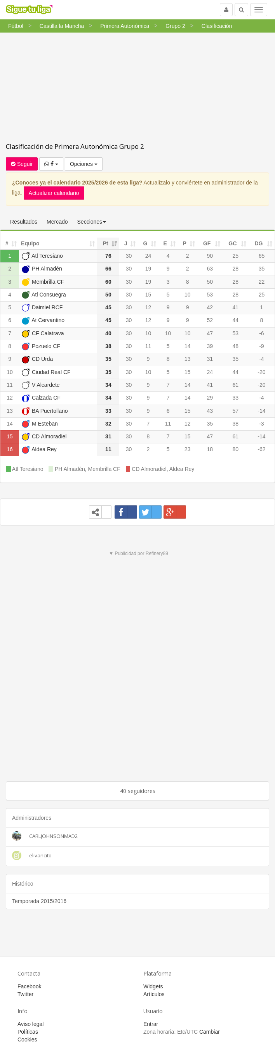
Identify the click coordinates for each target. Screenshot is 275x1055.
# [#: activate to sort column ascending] (7, 243)
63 (210, 268)
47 (210, 333)
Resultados (23, 222)
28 (236, 268)
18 (210, 449)
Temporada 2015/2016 (39, 901)
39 (210, 346)
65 (262, 256)
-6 (261, 333)
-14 (261, 411)
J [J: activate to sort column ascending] (125, 243)
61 (236, 385)
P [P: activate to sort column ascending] (184, 243)
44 (236, 320)
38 (236, 424)
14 (187, 346)
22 (262, 282)
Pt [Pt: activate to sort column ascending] (105, 243)
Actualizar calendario (54, 193)
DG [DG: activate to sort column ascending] (258, 243)
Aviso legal (30, 1024)
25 (236, 256)
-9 (261, 346)
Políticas (27, 1032)
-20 (261, 372)
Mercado (57, 222)
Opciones (83, 164)
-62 (261, 449)
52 (210, 320)
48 (236, 346)
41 (236, 307)
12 (148, 307)
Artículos (153, 994)
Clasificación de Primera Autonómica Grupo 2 (75, 146)
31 (210, 359)
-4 (261, 359)
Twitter (25, 994)
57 (236, 411)
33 (236, 398)
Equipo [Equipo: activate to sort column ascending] (30, 243)
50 (210, 282)
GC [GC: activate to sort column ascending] (232, 243)
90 (210, 256)
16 (10, 449)
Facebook (29, 986)
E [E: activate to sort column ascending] (165, 243)
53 (210, 294)
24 (148, 256)
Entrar (150, 1024)
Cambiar (209, 1032)
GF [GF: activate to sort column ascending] (207, 243)
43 (210, 411)
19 (148, 268)
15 (148, 294)
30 (129, 256)
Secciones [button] (91, 222)
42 (210, 307)
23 (187, 449)
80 (236, 449)
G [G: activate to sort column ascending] (145, 243)
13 (187, 359)
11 (148, 346)
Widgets (153, 986)
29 (210, 398)
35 (262, 268)
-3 (261, 424)
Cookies (27, 1039)
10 (187, 294)
